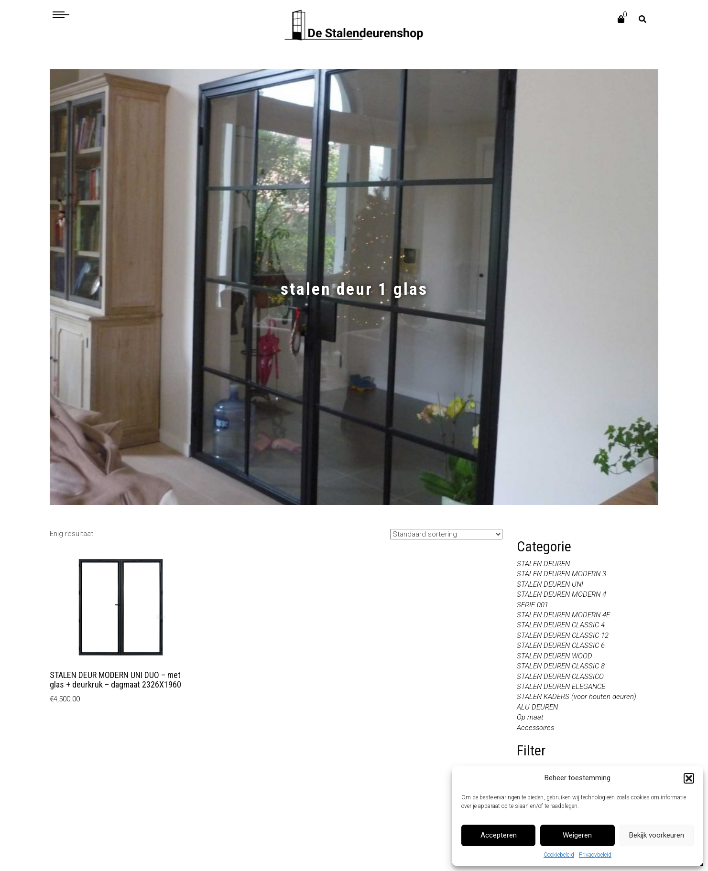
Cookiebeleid (559, 854)
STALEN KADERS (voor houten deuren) (576, 696)
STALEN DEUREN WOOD (554, 656)
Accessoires (535, 727)
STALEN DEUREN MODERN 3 (561, 574)
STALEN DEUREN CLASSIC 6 (561, 645)
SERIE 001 (532, 605)
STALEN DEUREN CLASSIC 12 (563, 635)
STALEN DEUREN (543, 563)
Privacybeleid (595, 854)
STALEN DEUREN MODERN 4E (563, 615)
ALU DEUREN (537, 707)
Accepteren (498, 835)
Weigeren (577, 835)
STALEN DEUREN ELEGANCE (561, 686)
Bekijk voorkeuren (656, 835)
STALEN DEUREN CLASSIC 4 (561, 625)
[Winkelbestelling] (446, 534)
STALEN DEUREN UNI (550, 584)
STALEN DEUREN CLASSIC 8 (561, 666)
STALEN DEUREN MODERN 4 (561, 594)
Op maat (530, 717)
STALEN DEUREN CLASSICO (560, 676)
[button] (689, 778)
